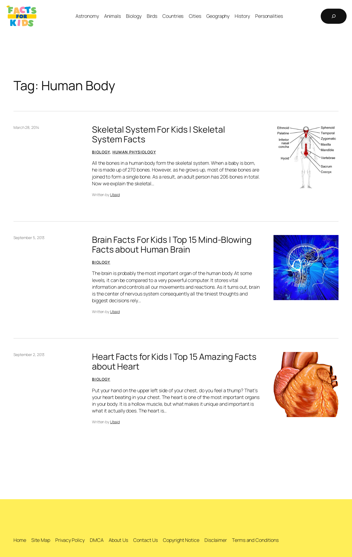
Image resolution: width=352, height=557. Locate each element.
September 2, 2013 (29, 354)
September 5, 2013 (29, 237)
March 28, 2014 (26, 127)
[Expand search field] (334, 16)
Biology (101, 152)
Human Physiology (134, 152)
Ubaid (115, 194)
